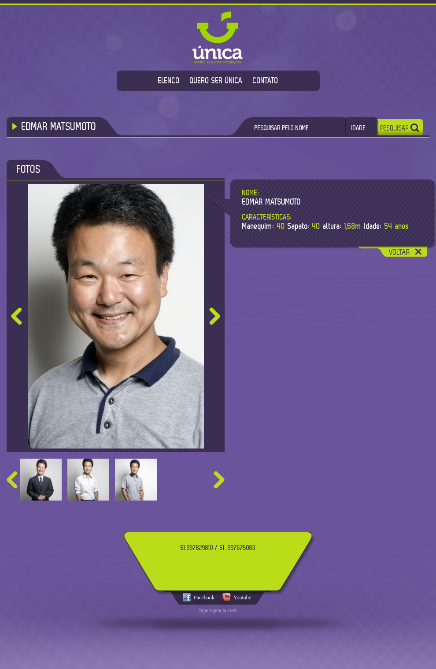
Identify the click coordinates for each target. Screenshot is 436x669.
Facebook (204, 597)
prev (12, 480)
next (219, 480)
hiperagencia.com (218, 610)
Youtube (242, 597)
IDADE (358, 127)
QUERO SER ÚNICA (216, 80)
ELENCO (169, 80)
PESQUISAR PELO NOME (282, 127)
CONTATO (265, 80)
